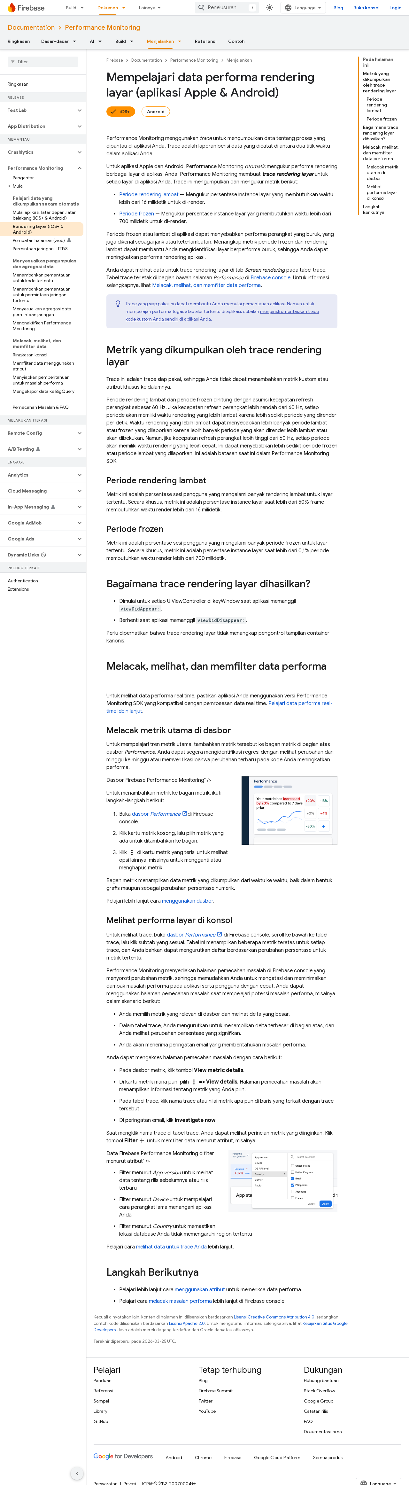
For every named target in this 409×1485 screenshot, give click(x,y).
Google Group (318, 1401)
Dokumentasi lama (323, 1431)
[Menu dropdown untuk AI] (102, 41)
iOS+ (125, 111)
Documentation (31, 28)
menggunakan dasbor (187, 901)
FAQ (308, 1421)
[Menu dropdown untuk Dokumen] (125, 7)
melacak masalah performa (180, 1301)
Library (100, 1411)
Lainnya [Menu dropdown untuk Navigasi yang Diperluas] (147, 8)
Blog (338, 8)
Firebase (114, 60)
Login (395, 8)
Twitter (205, 1401)
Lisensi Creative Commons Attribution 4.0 (274, 1317)
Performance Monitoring (102, 28)
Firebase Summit (216, 1391)
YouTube (207, 1411)
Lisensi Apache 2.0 (187, 1323)
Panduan (103, 1380)
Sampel (101, 1401)
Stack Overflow (319, 1391)
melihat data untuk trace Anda (171, 1247)
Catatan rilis (316, 1411)
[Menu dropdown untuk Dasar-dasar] (76, 41)
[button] (38, 110)
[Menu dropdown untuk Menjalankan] (181, 41)
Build (71, 8)
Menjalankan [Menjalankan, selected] (160, 41)
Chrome (203, 1457)
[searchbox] (43, 62)
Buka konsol (366, 8)
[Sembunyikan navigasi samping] (77, 1473)
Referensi (206, 41)
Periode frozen (136, 214)
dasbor (156, 814)
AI (92, 41)
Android (156, 111)
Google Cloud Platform (277, 1457)
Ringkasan (19, 41)
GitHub (101, 1421)
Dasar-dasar (55, 41)
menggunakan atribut (200, 1290)
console (270, 278)
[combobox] (227, 7)
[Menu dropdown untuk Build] (84, 7)
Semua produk (328, 1457)
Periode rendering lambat (149, 194)
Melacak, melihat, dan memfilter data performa (206, 285)
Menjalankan (239, 60)
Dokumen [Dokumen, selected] (107, 8)
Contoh (236, 41)
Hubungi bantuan (321, 1380)
